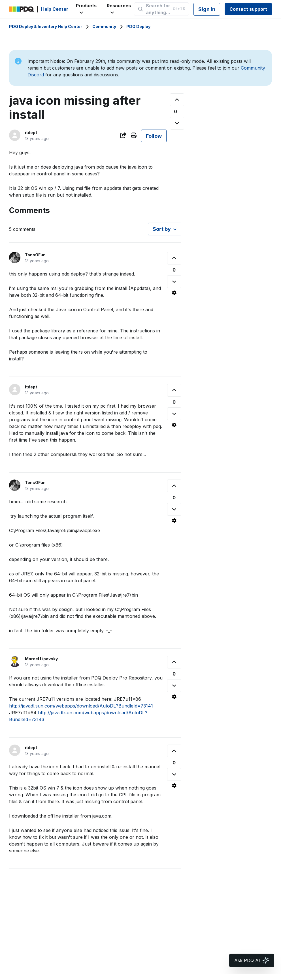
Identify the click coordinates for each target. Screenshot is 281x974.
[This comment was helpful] (174, 258)
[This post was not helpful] (177, 123)
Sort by (162, 229)
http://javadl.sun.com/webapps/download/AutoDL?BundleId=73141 (81, 706)
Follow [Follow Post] (154, 136)
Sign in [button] (206, 9)
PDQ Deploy (138, 26)
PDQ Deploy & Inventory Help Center (45, 26)
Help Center (54, 9)
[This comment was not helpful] (174, 281)
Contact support (248, 9)
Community (104, 26)
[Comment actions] (174, 292)
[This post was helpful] (177, 99)
